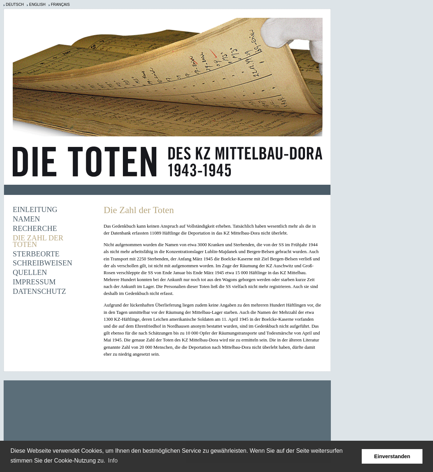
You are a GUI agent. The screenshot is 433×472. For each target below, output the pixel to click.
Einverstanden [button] (392, 456)
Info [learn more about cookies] (113, 460)
